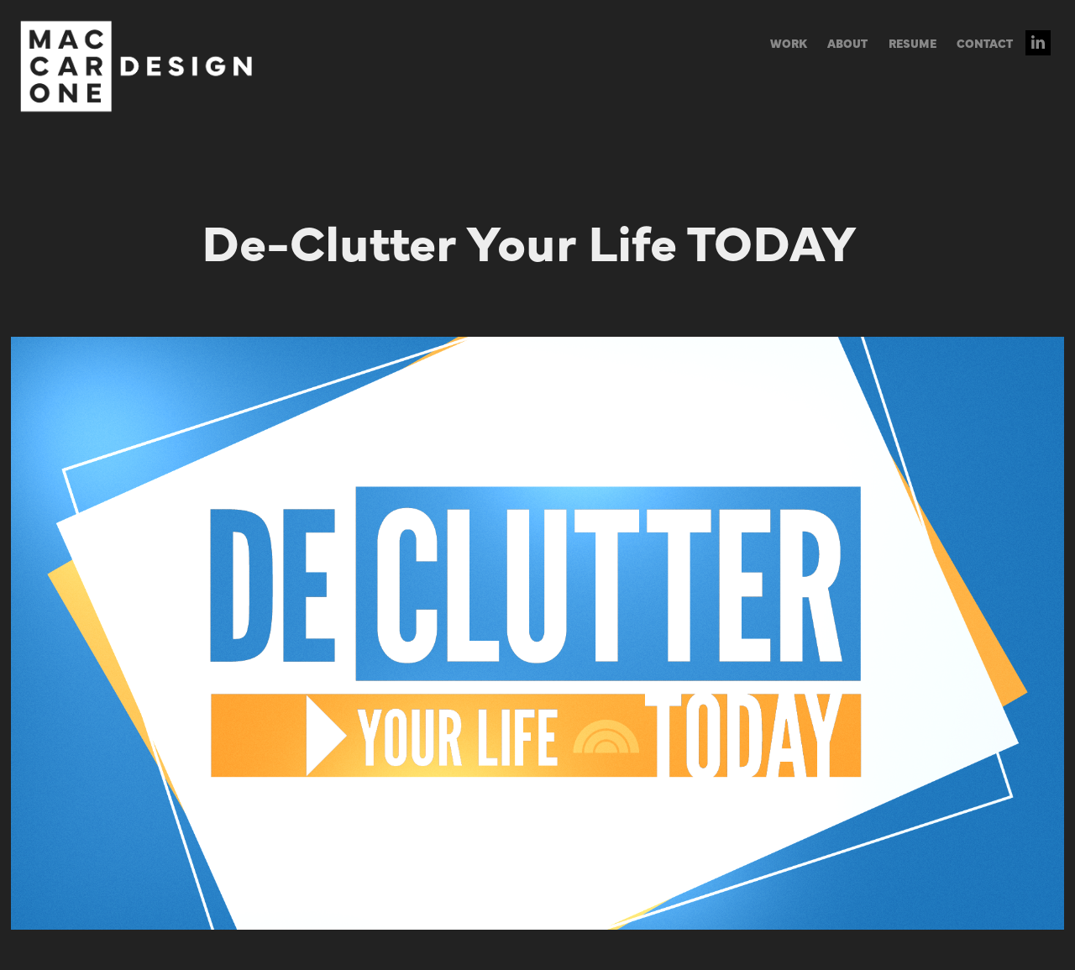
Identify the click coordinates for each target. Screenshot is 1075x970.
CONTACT (985, 42)
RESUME (912, 42)
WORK (788, 42)
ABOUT (847, 42)
